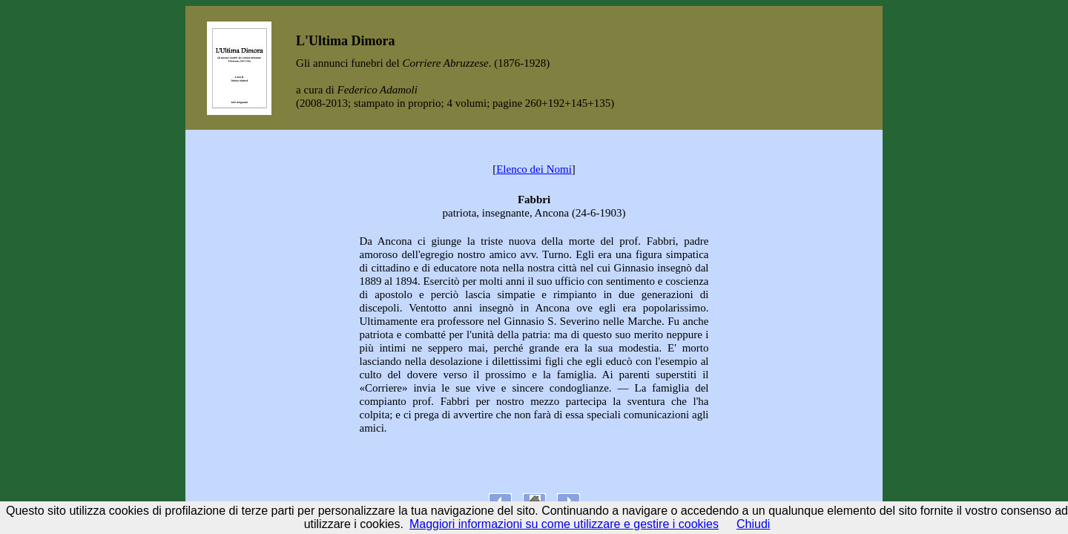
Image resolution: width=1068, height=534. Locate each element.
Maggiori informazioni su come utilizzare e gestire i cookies (564, 524)
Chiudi (753, 524)
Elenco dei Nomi (534, 169)
